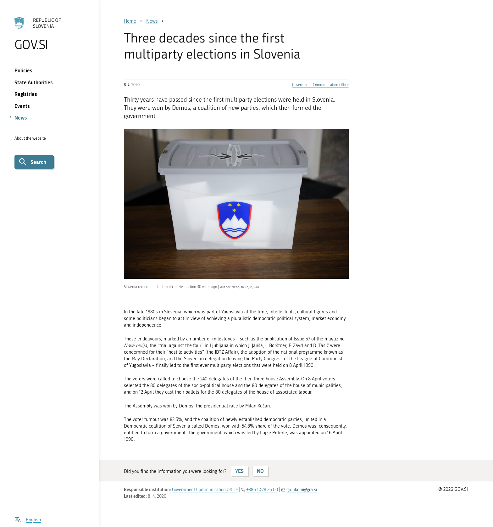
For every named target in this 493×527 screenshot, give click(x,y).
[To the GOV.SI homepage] (49, 33)
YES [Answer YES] (239, 470)
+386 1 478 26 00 (262, 489)
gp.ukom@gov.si (301, 489)
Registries (25, 94)
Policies (23, 70)
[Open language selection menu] (27, 519)
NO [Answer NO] (260, 470)
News (20, 117)
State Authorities (33, 82)
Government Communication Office (320, 85)
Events (22, 105)
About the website (30, 138)
